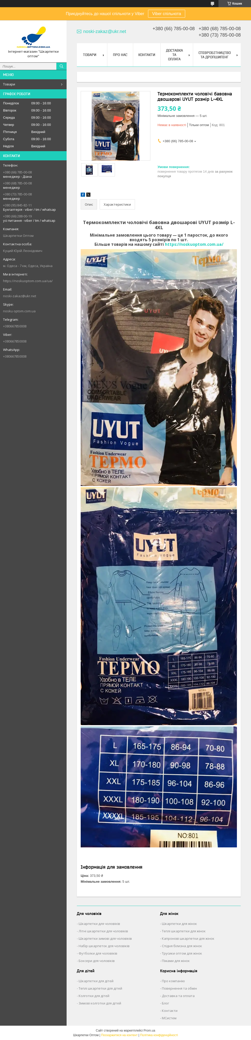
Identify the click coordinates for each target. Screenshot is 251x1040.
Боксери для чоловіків (97, 960)
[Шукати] (61, 66)
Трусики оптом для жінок (182, 953)
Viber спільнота (166, 14)
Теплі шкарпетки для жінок (184, 931)
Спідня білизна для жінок (182, 946)
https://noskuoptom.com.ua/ (194, 244)
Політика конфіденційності (159, 1035)
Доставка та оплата (178, 995)
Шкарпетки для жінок (179, 923)
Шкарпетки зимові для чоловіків (105, 938)
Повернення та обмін (179, 988)
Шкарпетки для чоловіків (99, 923)
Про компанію (173, 981)
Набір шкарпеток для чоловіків (104, 946)
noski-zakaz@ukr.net (19, 296)
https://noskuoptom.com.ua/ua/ (28, 281)
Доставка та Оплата (174, 54)
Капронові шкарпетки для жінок (188, 938)
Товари (9, 84)
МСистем (169, 1018)
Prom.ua (149, 1030)
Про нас (120, 55)
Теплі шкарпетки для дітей (100, 988)
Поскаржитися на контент (119, 1035)
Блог (165, 1003)
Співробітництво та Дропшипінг (214, 55)
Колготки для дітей (94, 995)
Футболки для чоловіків (98, 953)
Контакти (146, 55)
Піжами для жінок (176, 960)
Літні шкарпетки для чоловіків (103, 931)
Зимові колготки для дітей (100, 1003)
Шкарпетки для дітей (96, 981)
